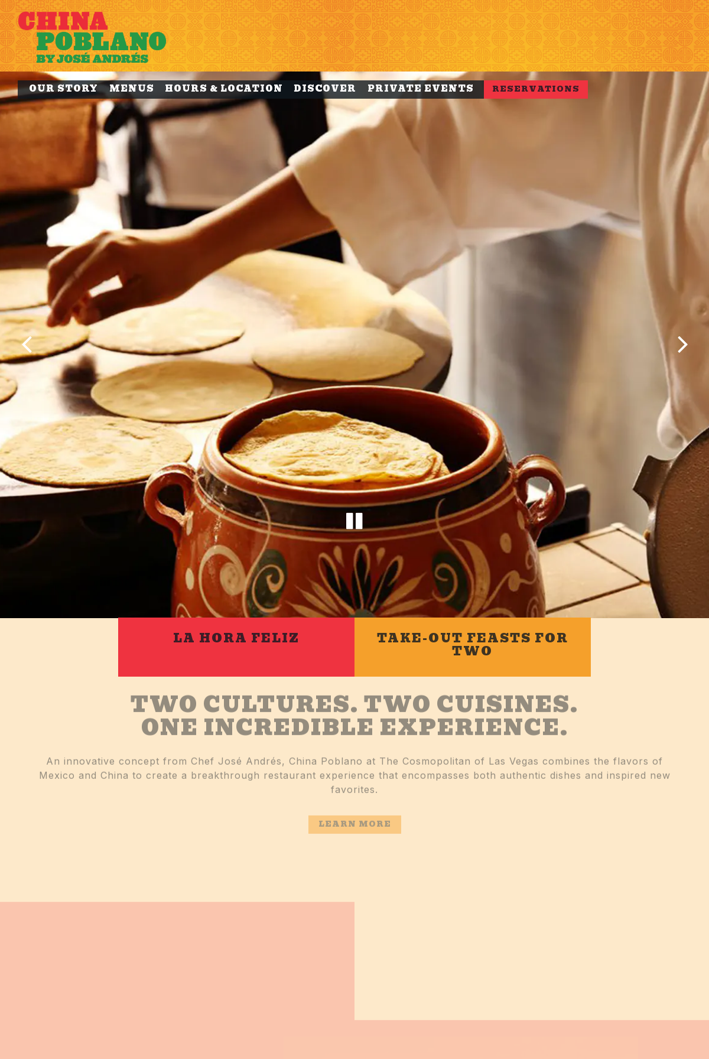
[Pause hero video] (354, 496)
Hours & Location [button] (224, 89)
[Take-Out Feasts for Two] (472, 615)
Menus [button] (131, 89)
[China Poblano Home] (106, 36)
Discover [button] (325, 89)
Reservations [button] (536, 89)
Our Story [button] (63, 89)
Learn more (354, 796)
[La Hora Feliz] (236, 615)
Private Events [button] (420, 89)
